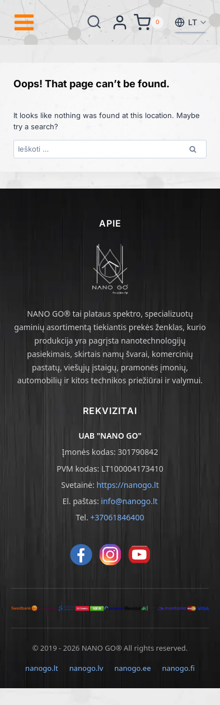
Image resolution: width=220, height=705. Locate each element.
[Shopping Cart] (148, 22)
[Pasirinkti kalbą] (190, 22)
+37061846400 (117, 517)
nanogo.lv (86, 668)
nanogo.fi (178, 668)
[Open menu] (24, 22)
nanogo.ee (132, 668)
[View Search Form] (94, 22)
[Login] (119, 22)
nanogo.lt (41, 668)
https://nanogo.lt (127, 485)
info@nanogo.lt (129, 501)
